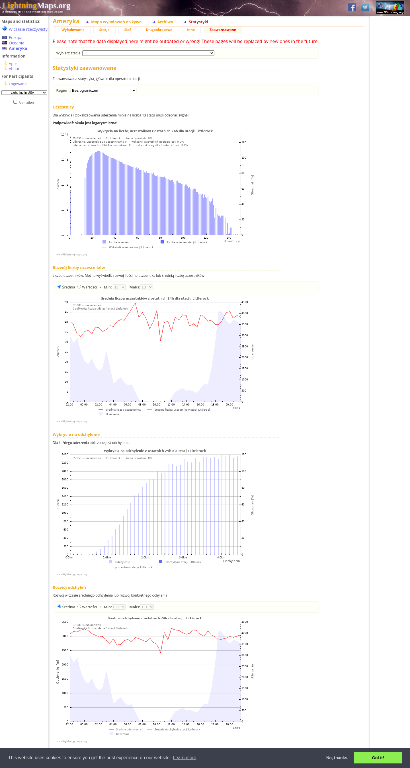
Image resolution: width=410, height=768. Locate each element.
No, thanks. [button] (337, 757)
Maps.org (36, 5)
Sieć (127, 29)
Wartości (89, 287)
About (14, 68)
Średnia (68, 287)
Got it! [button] (378, 757)
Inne (191, 29)
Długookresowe (159, 29)
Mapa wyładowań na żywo (116, 21)
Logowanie (18, 83)
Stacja (104, 29)
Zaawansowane (223, 29)
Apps (13, 63)
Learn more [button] (184, 757)
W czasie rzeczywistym (30, 29)
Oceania (16, 43)
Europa (15, 37)
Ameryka (18, 48)
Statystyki (198, 21)
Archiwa (165, 21)
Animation (27, 102)
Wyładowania (73, 29)
